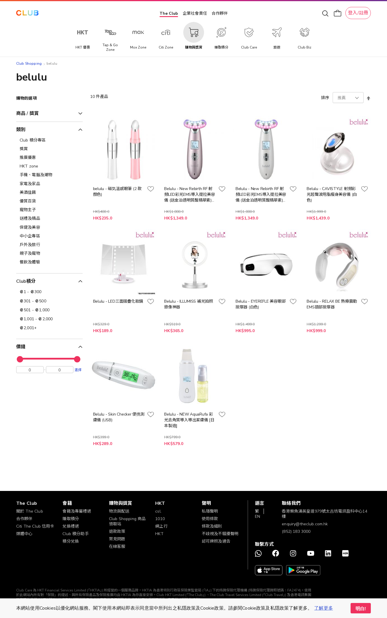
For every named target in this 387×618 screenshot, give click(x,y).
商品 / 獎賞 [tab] (27, 113)
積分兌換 (70, 541)
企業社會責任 (195, 13)
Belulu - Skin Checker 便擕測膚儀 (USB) (119, 417)
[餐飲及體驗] (49, 262)
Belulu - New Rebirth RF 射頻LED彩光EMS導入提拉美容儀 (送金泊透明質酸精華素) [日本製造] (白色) (261, 194)
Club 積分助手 (75, 534)
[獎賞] (49, 149)
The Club (169, 13)
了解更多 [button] (323, 608)
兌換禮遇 (70, 526)
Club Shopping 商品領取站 (127, 521)
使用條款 (210, 519)
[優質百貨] (49, 201)
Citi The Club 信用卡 (35, 526)
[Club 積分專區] (49, 140)
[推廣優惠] (49, 157)
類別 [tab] (20, 129)
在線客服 (117, 546)
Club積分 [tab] (26, 281)
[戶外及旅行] (49, 244)
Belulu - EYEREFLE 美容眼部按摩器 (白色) (261, 304)
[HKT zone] (49, 166)
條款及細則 (212, 526)
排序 (325, 97)
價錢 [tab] (20, 347)
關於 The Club (29, 511)
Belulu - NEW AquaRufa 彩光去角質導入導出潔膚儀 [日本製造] (189, 420)
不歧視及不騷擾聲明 (220, 534)
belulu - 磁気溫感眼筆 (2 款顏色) (117, 191)
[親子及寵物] (49, 253)
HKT (159, 534)
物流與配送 (119, 511)
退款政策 (117, 531)
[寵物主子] (49, 210)
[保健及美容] (49, 227)
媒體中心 (24, 534)
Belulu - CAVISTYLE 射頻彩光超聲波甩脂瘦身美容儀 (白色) (332, 194)
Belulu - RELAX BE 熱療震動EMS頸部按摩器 (332, 304)
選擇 (78, 371)
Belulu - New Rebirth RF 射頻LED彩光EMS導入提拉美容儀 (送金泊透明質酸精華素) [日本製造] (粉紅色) (189, 194)
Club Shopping (29, 63)
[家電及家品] (49, 184)
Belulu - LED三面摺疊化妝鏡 (118, 301)
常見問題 (117, 539)
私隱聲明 (210, 511)
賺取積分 (70, 519)
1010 (160, 519)
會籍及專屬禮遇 (76, 511)
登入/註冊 (358, 13)
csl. (158, 511)
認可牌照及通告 (216, 541)
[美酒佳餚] (49, 192)
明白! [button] (360, 609)
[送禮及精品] (49, 218)
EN (257, 516)
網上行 (161, 526)
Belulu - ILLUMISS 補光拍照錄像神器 (188, 304)
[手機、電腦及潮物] (49, 175)
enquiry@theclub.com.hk (305, 524)
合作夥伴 (220, 13)
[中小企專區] (49, 236)
